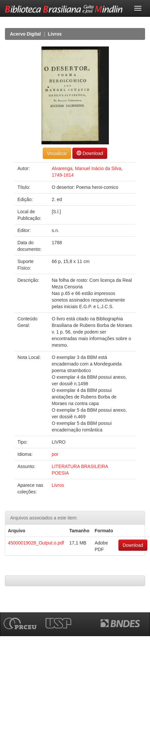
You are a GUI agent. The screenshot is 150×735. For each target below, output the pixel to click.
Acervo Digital (25, 34)
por (55, 454)
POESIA (60, 473)
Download (90, 153)
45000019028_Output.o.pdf (36, 542)
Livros (55, 34)
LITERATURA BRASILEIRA (80, 466)
